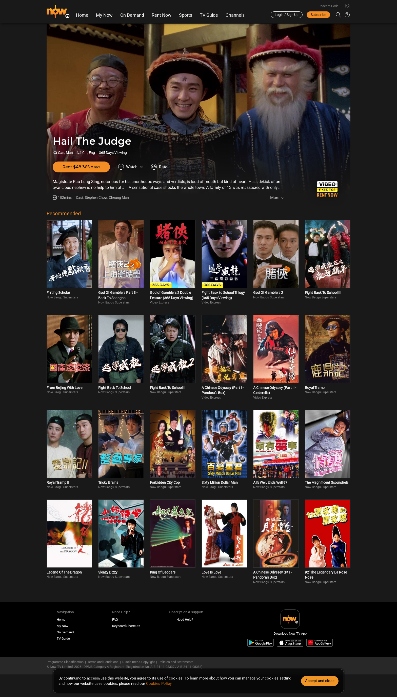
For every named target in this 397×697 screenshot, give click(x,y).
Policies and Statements (175, 662)
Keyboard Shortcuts (126, 626)
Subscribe (318, 15)
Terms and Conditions (102, 662)
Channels (235, 15)
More (274, 197)
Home (82, 15)
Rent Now (161, 15)
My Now (104, 15)
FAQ (115, 619)
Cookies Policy (158, 683)
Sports (185, 15)
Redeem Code (329, 6)
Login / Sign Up (287, 15)
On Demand (132, 15)
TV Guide (209, 15)
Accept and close (319, 680)
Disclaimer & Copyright (138, 662)
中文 (347, 6)
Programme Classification (65, 662)
